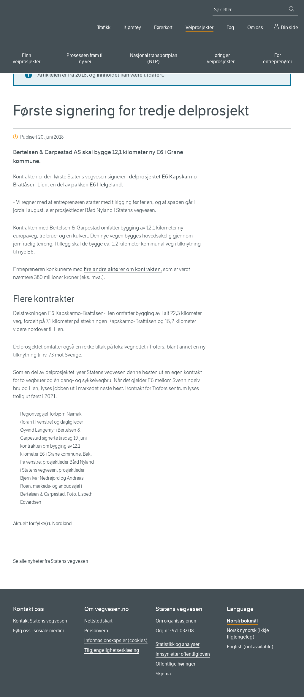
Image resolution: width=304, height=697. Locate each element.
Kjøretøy (132, 27)
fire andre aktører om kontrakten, (123, 269)
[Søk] (291, 8)
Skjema (163, 674)
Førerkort (163, 27)
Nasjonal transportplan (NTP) (153, 58)
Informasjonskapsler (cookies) (116, 640)
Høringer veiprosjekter (221, 58)
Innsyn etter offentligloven (183, 654)
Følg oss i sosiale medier (38, 630)
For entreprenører (277, 58)
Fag (230, 27)
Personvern (96, 630)
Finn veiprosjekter (26, 58)
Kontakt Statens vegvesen (40, 621)
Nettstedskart (98, 621)
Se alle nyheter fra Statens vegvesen (50, 561)
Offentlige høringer (175, 664)
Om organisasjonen (176, 621)
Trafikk (103, 27)
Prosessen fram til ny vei (85, 58)
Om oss (255, 27)
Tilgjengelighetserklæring (111, 650)
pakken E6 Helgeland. (97, 184)
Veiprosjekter (199, 27)
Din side (289, 27)
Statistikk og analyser (178, 644)
